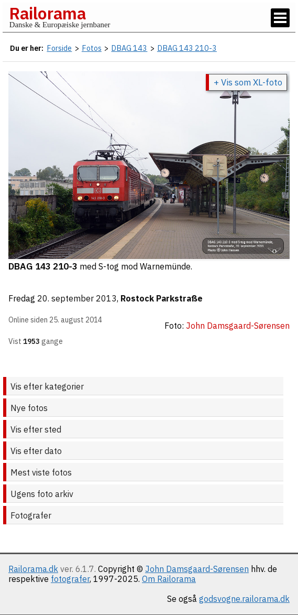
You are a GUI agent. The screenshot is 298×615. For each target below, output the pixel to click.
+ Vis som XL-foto (248, 82)
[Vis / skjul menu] (280, 17)
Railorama (47, 13)
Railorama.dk (33, 569)
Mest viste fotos (41, 472)
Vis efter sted (35, 429)
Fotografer (30, 515)
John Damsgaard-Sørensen (197, 569)
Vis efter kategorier (47, 386)
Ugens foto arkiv (41, 494)
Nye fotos (29, 408)
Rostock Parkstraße (161, 298)
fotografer (70, 579)
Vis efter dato (36, 451)
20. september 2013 (77, 298)
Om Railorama (169, 579)
